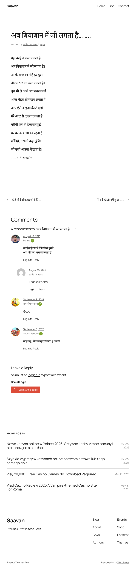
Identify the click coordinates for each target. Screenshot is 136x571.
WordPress (123, 562)
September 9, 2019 (33, 299)
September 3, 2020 (33, 329)
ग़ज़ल (42, 44)
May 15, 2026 (125, 445)
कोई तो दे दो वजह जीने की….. (26, 200)
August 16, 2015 (31, 236)
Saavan (12, 6)
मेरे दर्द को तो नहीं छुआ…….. (110, 200)
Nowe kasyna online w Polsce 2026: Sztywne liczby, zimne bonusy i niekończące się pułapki (60, 446)
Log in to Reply (31, 259)
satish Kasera (30, 44)
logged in (34, 375)
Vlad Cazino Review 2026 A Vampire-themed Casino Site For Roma (52, 487)
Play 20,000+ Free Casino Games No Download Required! (52, 474)
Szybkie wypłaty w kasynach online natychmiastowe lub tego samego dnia (56, 461)
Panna (28, 240)
